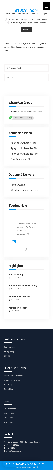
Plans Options (18, 185)
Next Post (11, 77)
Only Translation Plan (21, 159)
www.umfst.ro (9, 413)
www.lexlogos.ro (10, 409)
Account (26, 29)
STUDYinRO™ (26, 10)
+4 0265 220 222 (15, 19)
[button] (21, 464)
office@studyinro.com (37, 19)
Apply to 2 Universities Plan (24, 148)
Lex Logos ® (33, 467)
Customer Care (9, 347)
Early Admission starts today (23, 285)
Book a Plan (8, 389)
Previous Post (15, 68)
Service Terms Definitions (13, 376)
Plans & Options (10, 385)
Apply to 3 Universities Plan (24, 154)
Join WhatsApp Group (20, 118)
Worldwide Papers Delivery (24, 190)
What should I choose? (20, 296)
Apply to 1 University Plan (23, 143)
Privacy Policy (9, 352)
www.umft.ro (8, 422)
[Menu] (46, 6)
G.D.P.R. (7, 356)
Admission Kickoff (18, 308)
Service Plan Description (13, 380)
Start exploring (16, 274)
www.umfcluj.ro (9, 418)
